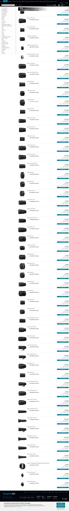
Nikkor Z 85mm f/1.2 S (30, 363)
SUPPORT (24, 497)
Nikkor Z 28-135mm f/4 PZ (31, 208)
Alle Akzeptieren (61, 503)
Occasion (3, 35)
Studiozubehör (4, 49)
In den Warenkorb (63, 14)
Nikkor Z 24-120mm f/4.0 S (31, 154)
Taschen (3, 51)
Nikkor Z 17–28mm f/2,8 (31, 63)
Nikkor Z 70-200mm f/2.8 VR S (32, 354)
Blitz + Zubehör (4, 13)
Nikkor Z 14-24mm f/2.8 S (31, 17)
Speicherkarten (4, 46)
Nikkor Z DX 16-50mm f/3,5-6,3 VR (32, 45)
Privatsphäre (56, 497)
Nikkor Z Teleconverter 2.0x (31, 481)
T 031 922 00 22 (38, 498)
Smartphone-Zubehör (5, 43)
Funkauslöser (4, 21)
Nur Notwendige (61, 506)
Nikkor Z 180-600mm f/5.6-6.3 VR (32, 408)
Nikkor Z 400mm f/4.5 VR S (31, 426)
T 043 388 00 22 (43, 498)
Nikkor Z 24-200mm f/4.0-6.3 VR (32, 163)
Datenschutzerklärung (18, 506)
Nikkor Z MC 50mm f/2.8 (31, 308)
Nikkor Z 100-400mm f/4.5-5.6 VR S (32, 381)
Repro (2, 39)
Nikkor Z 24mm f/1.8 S (30, 108)
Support (3, 50)
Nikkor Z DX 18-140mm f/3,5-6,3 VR (32, 72)
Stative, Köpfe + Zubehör (5, 47)
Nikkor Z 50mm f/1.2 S (30, 281)
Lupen (3, 32)
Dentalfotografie (4, 14)
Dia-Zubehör (3, 16)
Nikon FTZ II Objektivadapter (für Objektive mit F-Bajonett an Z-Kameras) (38, 463)
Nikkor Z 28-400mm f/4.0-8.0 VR (32, 217)
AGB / (54, 497)
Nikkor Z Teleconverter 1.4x (31, 472)
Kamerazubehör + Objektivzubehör (7, 25)
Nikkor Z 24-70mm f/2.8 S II (31, 117)
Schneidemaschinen (5, 42)
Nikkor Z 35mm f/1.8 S (30, 254)
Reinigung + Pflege (4, 38)
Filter (2, 20)
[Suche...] (16, 5)
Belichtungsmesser (5, 10)
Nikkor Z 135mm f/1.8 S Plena (31, 399)
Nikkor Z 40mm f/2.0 (30, 272)
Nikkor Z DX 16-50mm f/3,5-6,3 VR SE (33, 54)
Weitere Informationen (60, 508)
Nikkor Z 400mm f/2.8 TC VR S (32, 417)
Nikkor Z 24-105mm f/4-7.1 (31, 145)
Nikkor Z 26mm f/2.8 (30, 172)
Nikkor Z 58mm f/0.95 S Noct (31, 326)
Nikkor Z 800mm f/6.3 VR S (31, 454)
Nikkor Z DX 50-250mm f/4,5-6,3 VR (32, 317)
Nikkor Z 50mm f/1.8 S (30, 299)
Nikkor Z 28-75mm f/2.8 (31, 199)
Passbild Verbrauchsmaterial (6, 36)
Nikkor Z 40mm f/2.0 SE (31, 263)
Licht (2, 31)
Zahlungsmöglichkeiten (55, 498)
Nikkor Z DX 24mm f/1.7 (31, 99)
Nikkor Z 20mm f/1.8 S (30, 81)
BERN (28, 497)
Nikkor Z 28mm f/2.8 (30, 181)
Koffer (3, 27)
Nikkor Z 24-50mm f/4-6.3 (31, 90)
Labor (2, 28)
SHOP (21, 497)
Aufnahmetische (4, 9)
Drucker (3, 17)
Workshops (3, 53)
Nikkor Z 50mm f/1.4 (30, 290)
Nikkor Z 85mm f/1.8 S (30, 372)
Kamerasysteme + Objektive (6, 24)
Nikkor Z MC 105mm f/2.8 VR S (32, 390)
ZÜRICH (32, 497)
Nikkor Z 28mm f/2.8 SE (31, 190)
